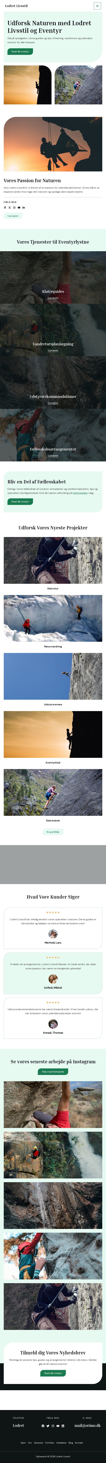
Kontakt (82, 1443)
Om (27, 1443)
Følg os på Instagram (53, 1071)
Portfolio (49, 1443)
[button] (13, 216)
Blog (72, 1443)
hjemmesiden (80, 493)
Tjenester (37, 1443)
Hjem (19, 1443)
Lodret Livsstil (16, 6)
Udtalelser (62, 1443)
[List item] (5, 207)
